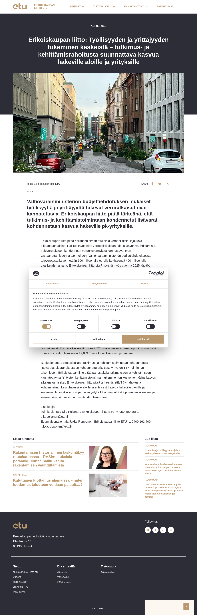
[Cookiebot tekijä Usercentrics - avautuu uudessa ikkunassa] (150, 273)
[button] (48, 7)
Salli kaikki (143, 339)
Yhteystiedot (62, 572)
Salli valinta (98, 339)
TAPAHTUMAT (19, 592)
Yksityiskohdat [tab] (98, 283)
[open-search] (179, 6)
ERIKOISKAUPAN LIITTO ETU (25, 572)
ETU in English (63, 577)
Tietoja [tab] (145, 283)
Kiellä (54, 339)
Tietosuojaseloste (108, 572)
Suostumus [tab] (52, 283)
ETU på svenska (63, 582)
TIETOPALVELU (19, 582)
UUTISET (17, 577)
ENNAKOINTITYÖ (20, 587)
